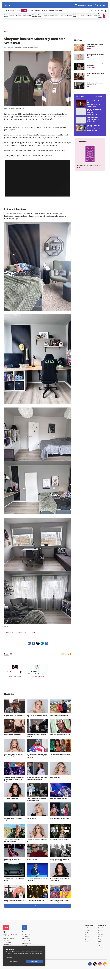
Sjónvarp (87, 939)
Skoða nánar (9, 957)
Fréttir (86, 928)
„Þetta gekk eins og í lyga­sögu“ (58, 798)
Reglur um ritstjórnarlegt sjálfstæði (10, 935)
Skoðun (87, 937)
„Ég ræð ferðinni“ (32, 818)
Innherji (100, 928)
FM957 (100, 941)
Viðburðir (101, 934)
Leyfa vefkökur (34, 961)
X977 (99, 943)
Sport (86, 932)
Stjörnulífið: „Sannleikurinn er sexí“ (60, 754)
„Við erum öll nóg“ (55, 777)
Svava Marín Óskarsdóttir (11, 48)
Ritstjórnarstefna (26, 941)
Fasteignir (101, 930)
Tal (99, 945)
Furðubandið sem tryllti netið (12, 734)
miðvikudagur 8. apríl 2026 (85, 5)
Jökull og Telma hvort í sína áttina (59, 818)
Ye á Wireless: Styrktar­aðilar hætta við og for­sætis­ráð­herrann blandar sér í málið (37, 756)
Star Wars (33, 632)
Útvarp (86, 941)
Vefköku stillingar (14, 961)
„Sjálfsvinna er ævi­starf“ (11, 798)
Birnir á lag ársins (32, 859)
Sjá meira (37, 906)
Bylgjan (100, 939)
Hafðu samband (26, 939)
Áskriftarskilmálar (26, 943)
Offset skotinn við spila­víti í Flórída (60, 734)
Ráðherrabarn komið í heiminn (59, 715)
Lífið (86, 934)
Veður (100, 937)
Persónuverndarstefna (9, 938)
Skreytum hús (9, 632)
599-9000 (8, 944)
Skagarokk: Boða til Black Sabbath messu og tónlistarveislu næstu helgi (14, 779)
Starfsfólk (24, 945)
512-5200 (27, 934)
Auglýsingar (25, 936)
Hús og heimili (22, 632)
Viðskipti (87, 930)
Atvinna (100, 932)
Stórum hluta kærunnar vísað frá (59, 840)
